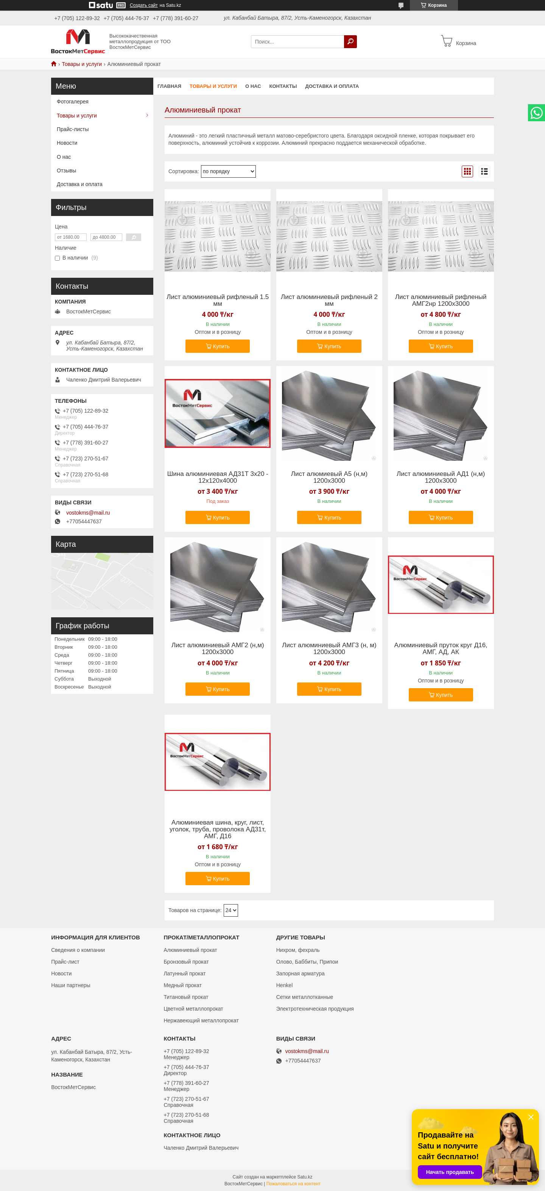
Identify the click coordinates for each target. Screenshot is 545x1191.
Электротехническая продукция (315, 1009)
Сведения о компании (78, 950)
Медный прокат (182, 985)
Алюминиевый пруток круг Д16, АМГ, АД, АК (440, 649)
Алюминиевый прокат (190, 950)
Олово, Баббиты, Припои (307, 962)
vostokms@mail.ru (88, 513)
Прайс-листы (73, 129)
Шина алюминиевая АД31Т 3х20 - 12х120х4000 (217, 477)
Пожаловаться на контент (293, 1183)
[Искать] (350, 41)
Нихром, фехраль (298, 950)
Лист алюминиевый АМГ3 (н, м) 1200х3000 (329, 649)
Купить (221, 346)
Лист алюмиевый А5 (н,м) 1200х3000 (329, 477)
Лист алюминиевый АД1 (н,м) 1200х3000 (441, 477)
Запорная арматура (300, 973)
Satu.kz (304, 1177)
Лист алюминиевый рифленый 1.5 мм (218, 300)
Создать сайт (144, 5)
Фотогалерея (73, 102)
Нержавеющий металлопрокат (201, 1020)
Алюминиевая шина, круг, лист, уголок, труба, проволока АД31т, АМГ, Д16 (218, 829)
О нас (253, 86)
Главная (169, 86)
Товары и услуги (82, 64)
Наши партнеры (70, 985)
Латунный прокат (185, 973)
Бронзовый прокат (186, 962)
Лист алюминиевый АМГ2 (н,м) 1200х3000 (217, 649)
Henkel (284, 985)
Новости (67, 143)
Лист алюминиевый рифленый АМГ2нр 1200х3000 (441, 300)
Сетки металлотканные (304, 997)
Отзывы (66, 170)
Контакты (283, 86)
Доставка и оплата (332, 86)
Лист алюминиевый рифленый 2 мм (329, 300)
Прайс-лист (65, 962)
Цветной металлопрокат (193, 1009)
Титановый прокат (186, 997)
